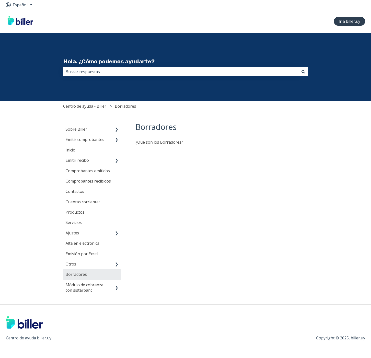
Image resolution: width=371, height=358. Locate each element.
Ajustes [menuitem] (72, 233)
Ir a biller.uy (349, 21)
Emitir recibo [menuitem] (77, 160)
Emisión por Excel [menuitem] (82, 253)
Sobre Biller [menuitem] (76, 129)
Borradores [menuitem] (76, 274)
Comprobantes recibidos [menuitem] (88, 181)
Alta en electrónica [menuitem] (82, 243)
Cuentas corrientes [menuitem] (83, 202)
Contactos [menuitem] (75, 191)
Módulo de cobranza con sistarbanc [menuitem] (84, 287)
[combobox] (181, 71)
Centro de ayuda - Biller (84, 106)
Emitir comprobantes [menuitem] (85, 139)
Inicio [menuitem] (70, 150)
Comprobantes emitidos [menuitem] (88, 170)
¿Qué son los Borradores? (159, 142)
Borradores (125, 106)
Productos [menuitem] (75, 212)
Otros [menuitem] (71, 264)
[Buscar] (303, 71)
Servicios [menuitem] (74, 222)
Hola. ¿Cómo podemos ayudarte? (109, 61)
